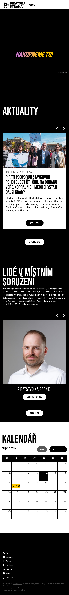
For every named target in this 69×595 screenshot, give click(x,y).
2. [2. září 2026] (28, 511)
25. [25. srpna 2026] (18, 501)
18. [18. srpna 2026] (18, 492)
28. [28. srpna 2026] (46, 501)
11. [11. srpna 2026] (18, 482)
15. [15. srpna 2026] (55, 482)
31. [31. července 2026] (46, 463)
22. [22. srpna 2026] (55, 492)
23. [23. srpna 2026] (64, 492)
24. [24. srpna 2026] (9, 501)
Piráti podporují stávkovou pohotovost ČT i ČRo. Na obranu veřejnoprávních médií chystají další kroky (31, 185)
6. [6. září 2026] (65, 511)
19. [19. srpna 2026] (27, 492)
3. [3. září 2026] (38, 511)
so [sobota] (53, 458)
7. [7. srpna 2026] (47, 473)
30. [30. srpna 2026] (64, 501)
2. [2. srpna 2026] (65, 463)
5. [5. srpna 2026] (28, 473)
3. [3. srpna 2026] (10, 473)
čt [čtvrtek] (34, 458)
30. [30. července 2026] (37, 463)
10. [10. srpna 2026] (9, 482)
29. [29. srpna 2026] (55, 501)
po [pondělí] (7, 458)
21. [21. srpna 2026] (46, 492)
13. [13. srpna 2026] (37, 482)
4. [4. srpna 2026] (19, 473)
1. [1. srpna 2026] (56, 463)
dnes (42, 449)
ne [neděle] (62, 458)
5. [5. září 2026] (56, 511)
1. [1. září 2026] (19, 511)
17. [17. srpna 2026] (9, 492)
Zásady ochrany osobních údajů (14, 590)
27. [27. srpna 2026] (37, 501)
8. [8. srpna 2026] (56, 473)
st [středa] (25, 458)
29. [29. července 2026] (27, 463)
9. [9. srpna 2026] (65, 473)
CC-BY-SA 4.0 (17, 584)
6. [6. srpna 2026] (38, 473)
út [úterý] (16, 458)
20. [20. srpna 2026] (37, 492)
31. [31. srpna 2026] (9, 511)
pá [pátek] (44, 458)
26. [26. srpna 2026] (27, 501)
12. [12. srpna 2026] (27, 482)
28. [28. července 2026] (18, 463)
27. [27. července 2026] (9, 463)
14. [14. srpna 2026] (46, 482)
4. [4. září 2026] (47, 511)
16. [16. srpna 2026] (64, 482)
